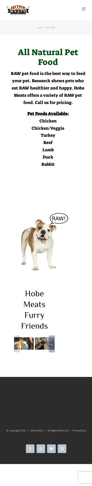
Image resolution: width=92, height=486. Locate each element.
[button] (17, 344)
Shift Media (46, 435)
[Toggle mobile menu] (84, 9)
